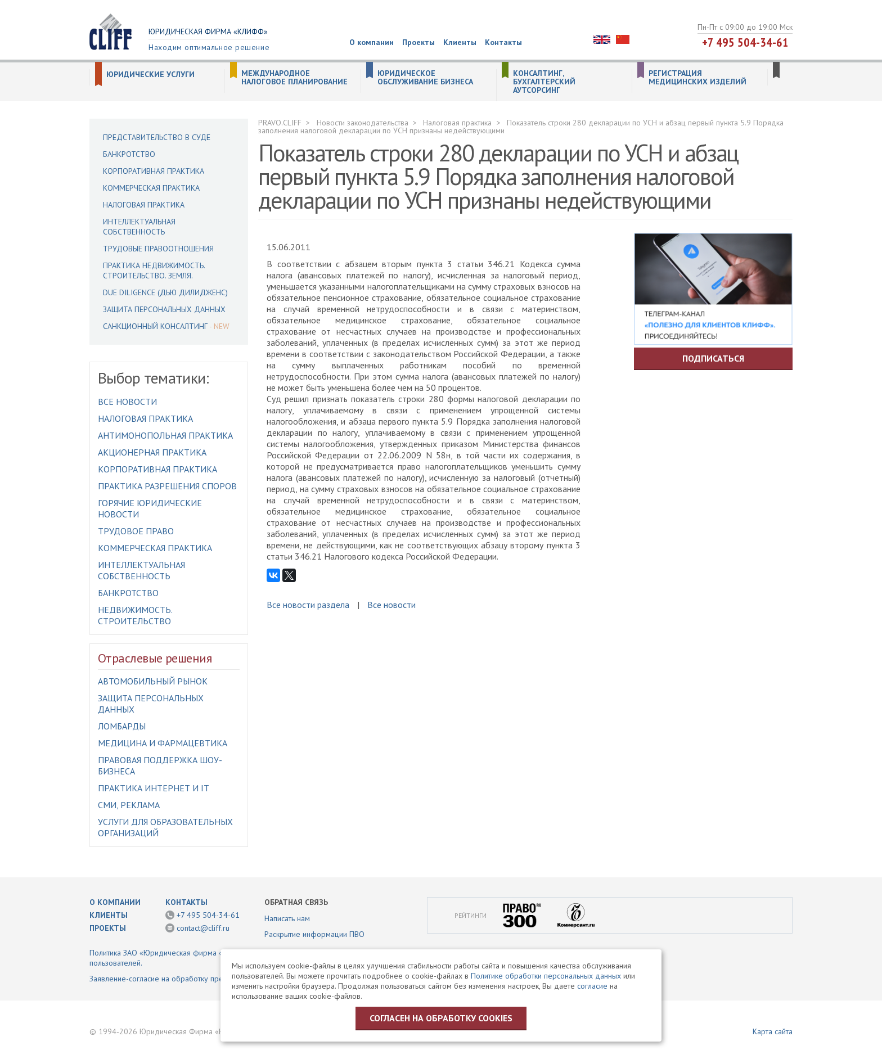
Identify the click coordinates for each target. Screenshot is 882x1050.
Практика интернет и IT (153, 788)
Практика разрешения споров (167, 486)
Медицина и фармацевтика (162, 743)
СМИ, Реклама (129, 804)
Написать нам (287, 918)
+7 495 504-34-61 (745, 42)
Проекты (418, 42)
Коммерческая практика (151, 188)
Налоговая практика (143, 205)
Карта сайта (773, 1031)
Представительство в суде (156, 137)
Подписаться (713, 358)
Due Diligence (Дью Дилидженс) (165, 292)
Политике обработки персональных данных (546, 976)
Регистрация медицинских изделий (697, 77)
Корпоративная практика (153, 171)
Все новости (127, 401)
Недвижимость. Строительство (135, 615)
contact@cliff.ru (203, 928)
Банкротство (129, 154)
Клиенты (459, 42)
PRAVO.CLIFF (280, 123)
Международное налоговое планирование (294, 77)
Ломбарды (122, 726)
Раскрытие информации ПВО (314, 934)
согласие (592, 986)
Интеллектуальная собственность (139, 227)
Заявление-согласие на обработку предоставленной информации (203, 979)
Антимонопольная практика (165, 435)
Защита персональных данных (164, 309)
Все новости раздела (308, 604)
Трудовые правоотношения (158, 249)
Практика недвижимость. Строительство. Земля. (154, 270)
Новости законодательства (362, 123)
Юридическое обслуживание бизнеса (425, 77)
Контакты (503, 42)
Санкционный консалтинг (155, 326)
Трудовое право (136, 531)
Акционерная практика (152, 452)
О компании (371, 42)
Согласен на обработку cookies (441, 1018)
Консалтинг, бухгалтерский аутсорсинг (544, 81)
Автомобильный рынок (153, 681)
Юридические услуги (150, 74)
